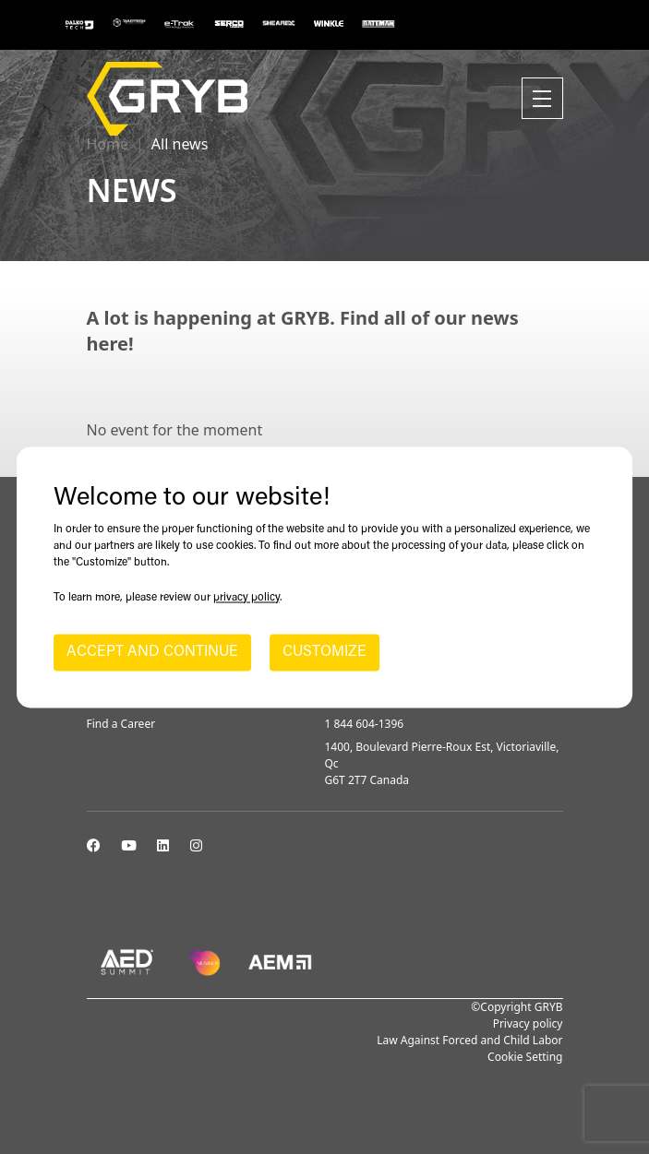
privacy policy (246, 597)
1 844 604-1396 (364, 724)
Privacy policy (528, 1023)
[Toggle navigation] (542, 98)
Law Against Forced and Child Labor (469, 1040)
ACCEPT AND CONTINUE (152, 652)
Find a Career (121, 724)
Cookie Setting (524, 1057)
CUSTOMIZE (324, 652)
